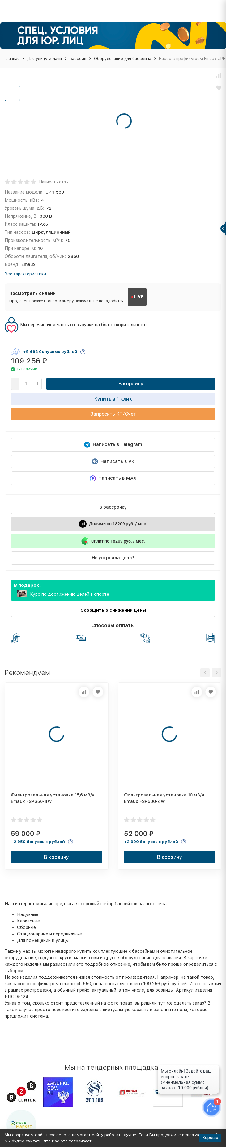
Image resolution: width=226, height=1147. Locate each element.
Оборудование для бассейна (122, 58)
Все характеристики (25, 273)
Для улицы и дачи (44, 58)
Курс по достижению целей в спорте (69, 594)
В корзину (130, 384)
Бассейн (78, 58)
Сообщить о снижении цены (113, 610)
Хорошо (210, 1137)
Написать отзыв (55, 181)
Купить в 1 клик (113, 399)
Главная (12, 58)
